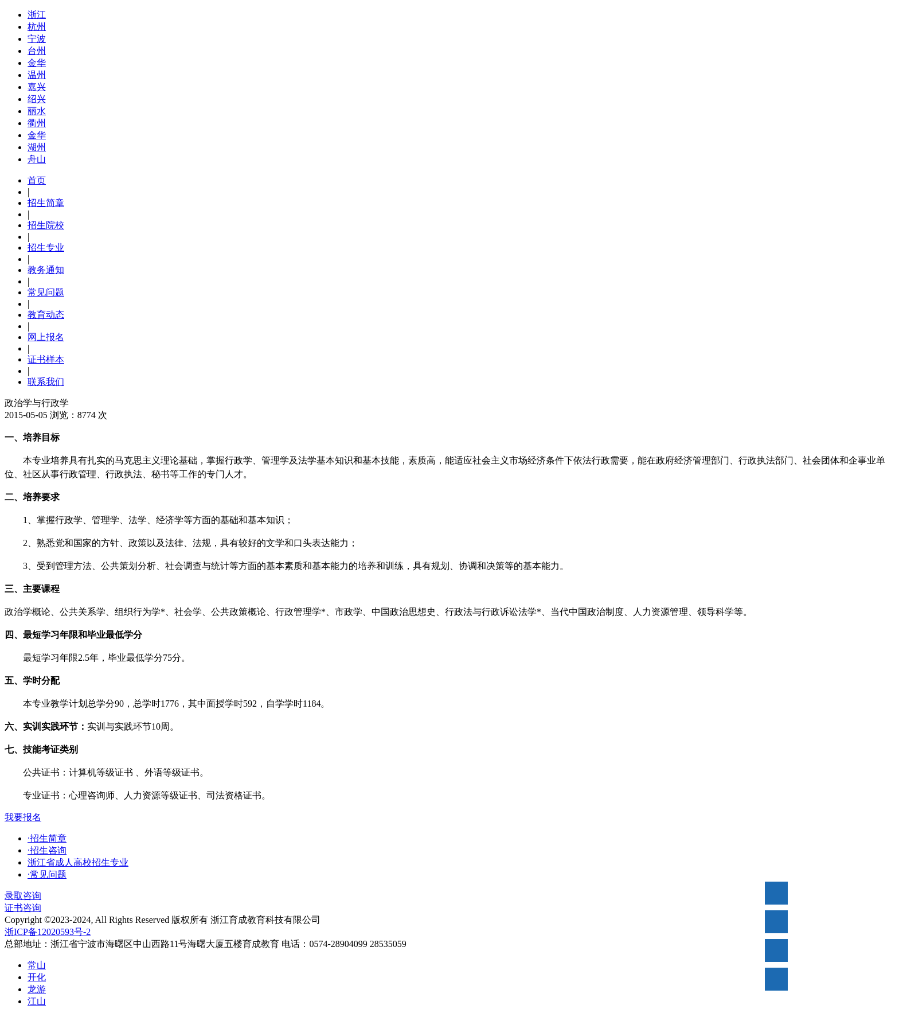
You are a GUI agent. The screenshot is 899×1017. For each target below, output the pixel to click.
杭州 (37, 27)
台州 (37, 51)
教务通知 (46, 270)
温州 (37, 75)
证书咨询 (23, 908)
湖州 (37, 147)
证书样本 (46, 359)
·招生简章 (47, 838)
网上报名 (46, 337)
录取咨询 (23, 896)
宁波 (37, 39)
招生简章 (46, 203)
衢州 (37, 123)
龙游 (37, 989)
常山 (37, 965)
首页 (37, 180)
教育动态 (46, 314)
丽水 (37, 111)
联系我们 (46, 382)
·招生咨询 (47, 850)
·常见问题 (47, 874)
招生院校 (46, 225)
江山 (37, 1001)
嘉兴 (37, 87)
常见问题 (46, 292)
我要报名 (23, 817)
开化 (37, 977)
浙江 (37, 15)
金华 (37, 63)
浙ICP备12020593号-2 (48, 932)
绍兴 (37, 99)
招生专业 (46, 247)
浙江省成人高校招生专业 (78, 862)
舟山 (37, 159)
